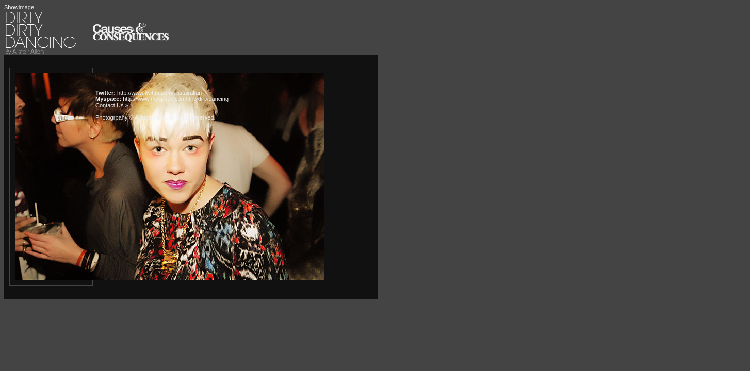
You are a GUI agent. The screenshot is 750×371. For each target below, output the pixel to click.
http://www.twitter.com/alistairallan (159, 93)
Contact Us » (111, 105)
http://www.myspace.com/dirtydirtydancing (176, 99)
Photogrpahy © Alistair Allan (130, 117)
